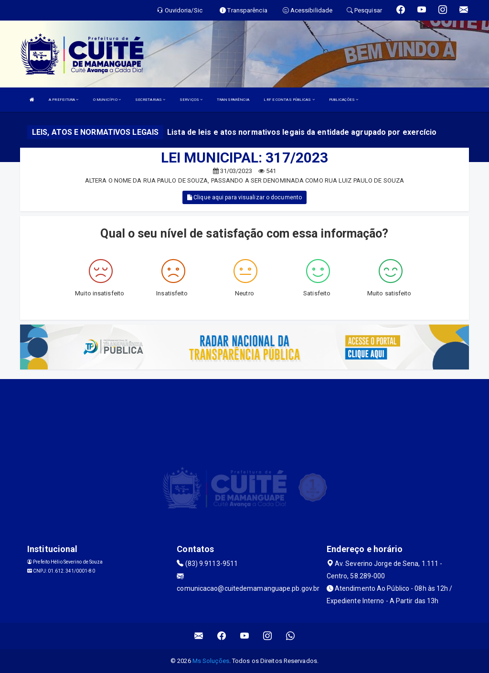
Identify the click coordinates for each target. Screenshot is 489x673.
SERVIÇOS (191, 100)
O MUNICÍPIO (107, 100)
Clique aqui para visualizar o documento (244, 197)
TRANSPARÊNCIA (233, 100)
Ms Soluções (210, 660)
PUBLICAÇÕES (343, 100)
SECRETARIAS (150, 100)
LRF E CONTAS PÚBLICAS (289, 100)
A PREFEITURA (63, 100)
